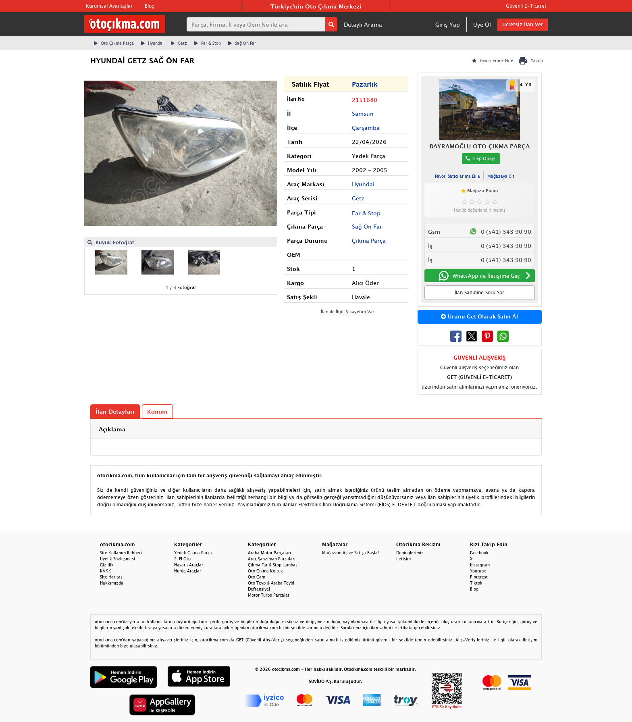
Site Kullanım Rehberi (121, 552)
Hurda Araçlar (187, 570)
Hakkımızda (111, 583)
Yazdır (530, 61)
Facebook (479, 552)
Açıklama (112, 429)
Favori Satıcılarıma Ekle (457, 176)
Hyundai (152, 43)
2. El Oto (182, 558)
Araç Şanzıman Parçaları (271, 558)
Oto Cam (256, 576)
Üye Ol (482, 24)
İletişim (403, 558)
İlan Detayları (115, 411)
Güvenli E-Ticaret (526, 6)
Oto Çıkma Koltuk (265, 570)
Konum (157, 411)
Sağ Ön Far (242, 43)
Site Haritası (112, 576)
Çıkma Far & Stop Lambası (273, 564)
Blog (149, 6)
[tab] (316, 429)
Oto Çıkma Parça (114, 43)
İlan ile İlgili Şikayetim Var (347, 311)
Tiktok (476, 583)
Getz (179, 43)
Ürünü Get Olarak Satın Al (479, 316)
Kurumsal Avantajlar (109, 6)
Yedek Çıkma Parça (193, 552)
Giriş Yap (447, 24)
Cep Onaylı (481, 158)
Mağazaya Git (500, 176)
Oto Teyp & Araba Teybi (271, 583)
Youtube (478, 570)
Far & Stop (207, 43)
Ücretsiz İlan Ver (522, 24)
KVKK (105, 570)
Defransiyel (259, 589)
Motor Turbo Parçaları (269, 595)
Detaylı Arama (363, 24)
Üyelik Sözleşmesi (117, 558)
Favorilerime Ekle (492, 60)
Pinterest (479, 576)
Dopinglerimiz (410, 552)
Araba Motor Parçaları (269, 552)
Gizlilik (107, 564)
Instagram (480, 564)
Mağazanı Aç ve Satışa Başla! (350, 552)
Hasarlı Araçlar (188, 564)
